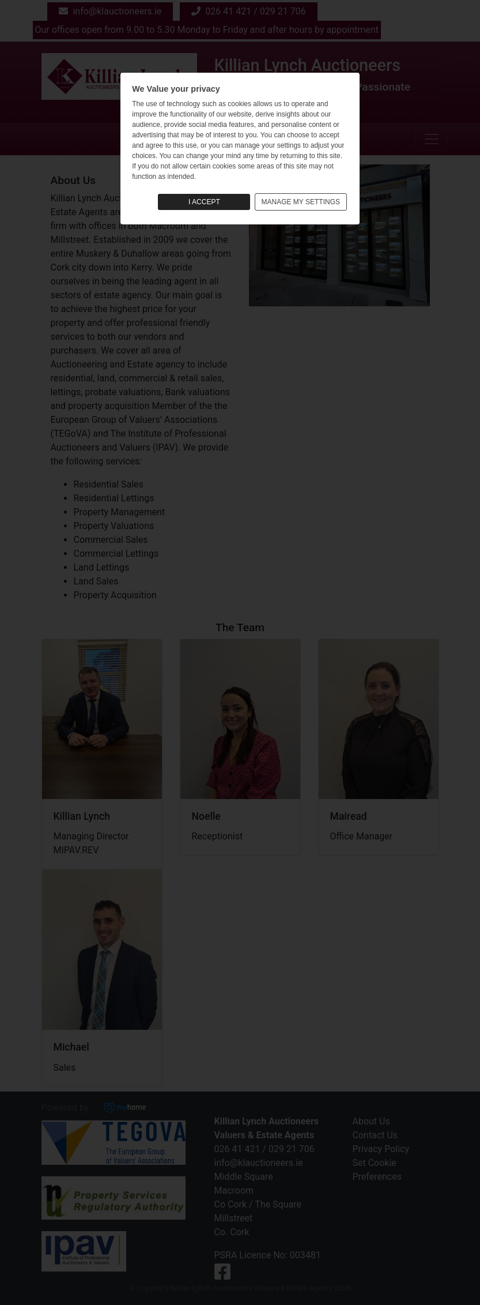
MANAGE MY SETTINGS (301, 202)
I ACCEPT (204, 202)
